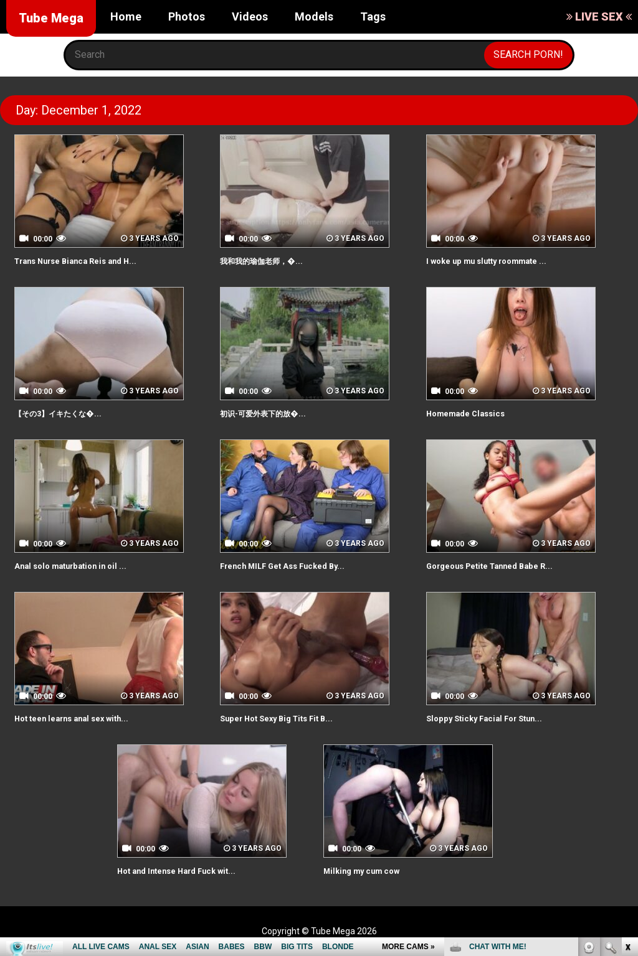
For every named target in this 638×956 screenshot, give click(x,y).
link (627, 761)
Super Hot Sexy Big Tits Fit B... (290, 718)
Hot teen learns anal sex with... (86, 718)
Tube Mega (51, 18)
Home (125, 16)
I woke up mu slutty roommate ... (502, 260)
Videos (250, 16)
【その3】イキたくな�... (70, 413)
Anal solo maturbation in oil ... (83, 565)
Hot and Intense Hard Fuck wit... (191, 870)
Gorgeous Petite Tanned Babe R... (505, 565)
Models (314, 16)
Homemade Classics (474, 413)
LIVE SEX (599, 16)
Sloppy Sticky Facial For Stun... (497, 718)
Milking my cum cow (370, 870)
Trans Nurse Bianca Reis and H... (90, 260)
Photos (186, 16)
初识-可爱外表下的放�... (275, 413)
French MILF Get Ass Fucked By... (297, 565)
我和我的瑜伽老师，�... (273, 260)
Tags (373, 16)
